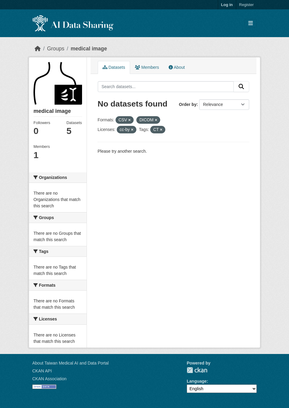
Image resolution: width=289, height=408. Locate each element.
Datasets (114, 67)
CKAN (197, 370)
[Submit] (241, 86)
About (177, 67)
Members (147, 67)
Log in (227, 4)
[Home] (38, 49)
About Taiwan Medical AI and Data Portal (70, 363)
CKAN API (42, 370)
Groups (55, 49)
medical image (89, 49)
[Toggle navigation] (250, 23)
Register (246, 4)
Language (197, 381)
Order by (187, 104)
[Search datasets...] (166, 86)
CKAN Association (49, 378)
